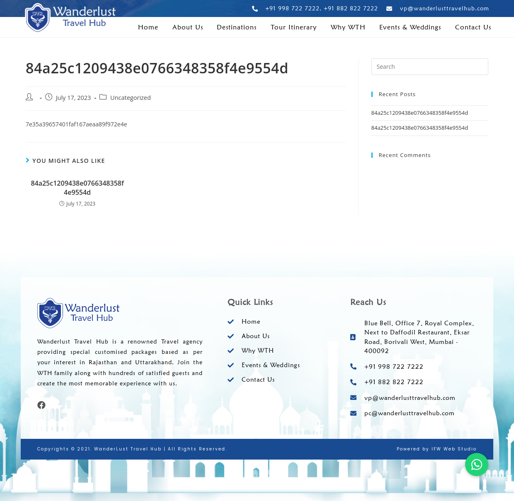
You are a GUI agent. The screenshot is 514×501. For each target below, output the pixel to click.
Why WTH (348, 27)
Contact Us (473, 27)
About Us (187, 27)
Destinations (237, 27)
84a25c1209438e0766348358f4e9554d (77, 188)
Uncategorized (130, 98)
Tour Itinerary (294, 27)
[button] (476, 464)
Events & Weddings (410, 27)
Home (148, 27)
